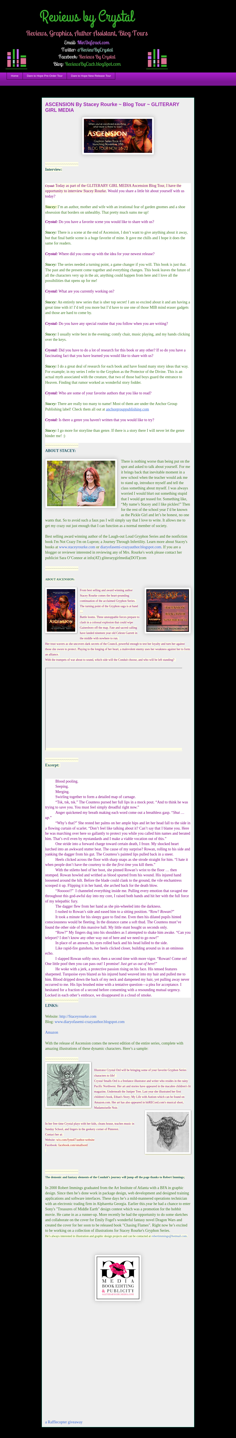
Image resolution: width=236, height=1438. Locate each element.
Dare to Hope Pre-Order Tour (44, 75)
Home (15, 75)
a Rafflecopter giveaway (64, 1422)
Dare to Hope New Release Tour (91, 75)
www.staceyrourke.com (77, 547)
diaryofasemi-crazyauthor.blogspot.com (130, 547)
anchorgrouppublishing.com (127, 409)
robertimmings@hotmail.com (169, 1236)
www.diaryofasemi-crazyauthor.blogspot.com (89, 1022)
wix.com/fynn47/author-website (75, 1139)
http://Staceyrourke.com (77, 1016)
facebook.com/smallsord (73, 1145)
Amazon (51, 1032)
